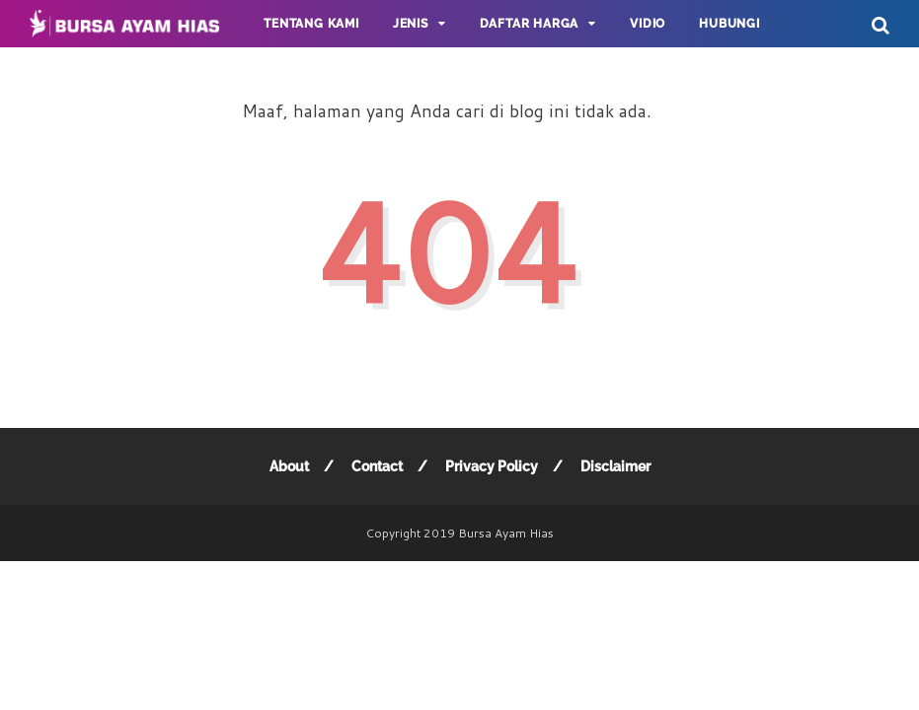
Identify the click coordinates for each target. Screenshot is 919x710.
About (289, 466)
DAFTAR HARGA (529, 24)
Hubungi (729, 24)
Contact (377, 466)
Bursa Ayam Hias (506, 533)
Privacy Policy (491, 466)
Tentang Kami (311, 24)
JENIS (410, 24)
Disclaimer (615, 466)
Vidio (647, 24)
